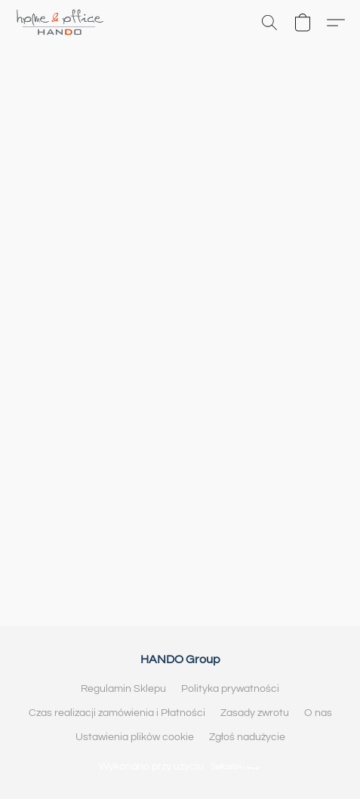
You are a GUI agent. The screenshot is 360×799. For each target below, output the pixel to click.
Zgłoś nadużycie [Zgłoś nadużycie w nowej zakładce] (247, 737)
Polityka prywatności (230, 689)
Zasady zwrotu (254, 713)
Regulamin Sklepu (123, 689)
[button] (62, 22)
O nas (318, 713)
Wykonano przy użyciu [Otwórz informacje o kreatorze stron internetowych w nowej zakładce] (180, 766)
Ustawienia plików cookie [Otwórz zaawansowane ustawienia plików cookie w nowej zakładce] (134, 737)
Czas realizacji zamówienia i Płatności (117, 713)
